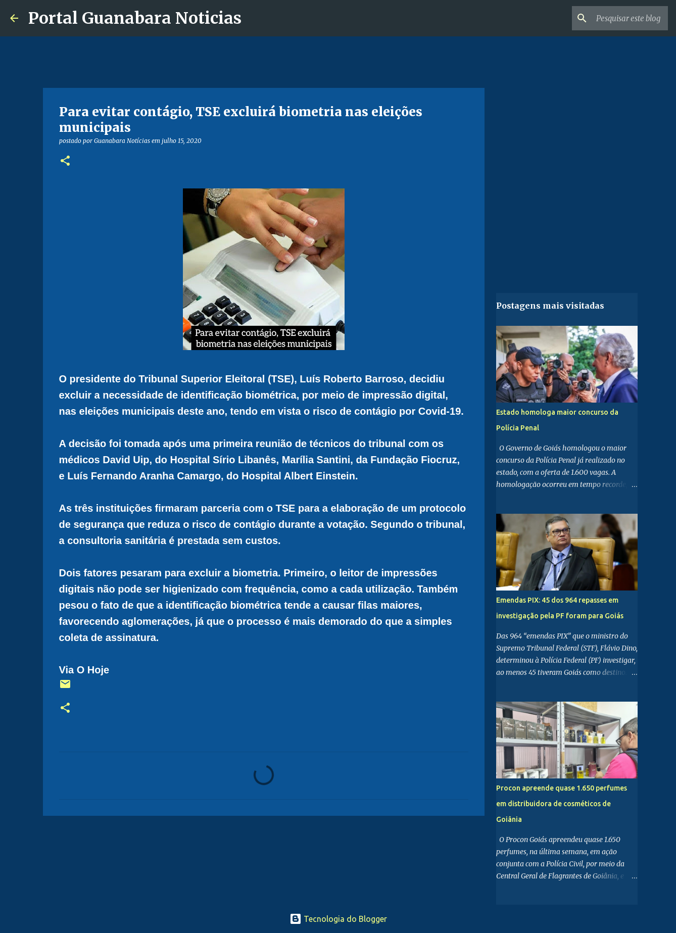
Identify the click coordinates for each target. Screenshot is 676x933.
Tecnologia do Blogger (338, 918)
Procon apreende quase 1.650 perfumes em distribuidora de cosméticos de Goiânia (561, 803)
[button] (65, 161)
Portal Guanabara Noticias (135, 18)
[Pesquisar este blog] (615, 18)
